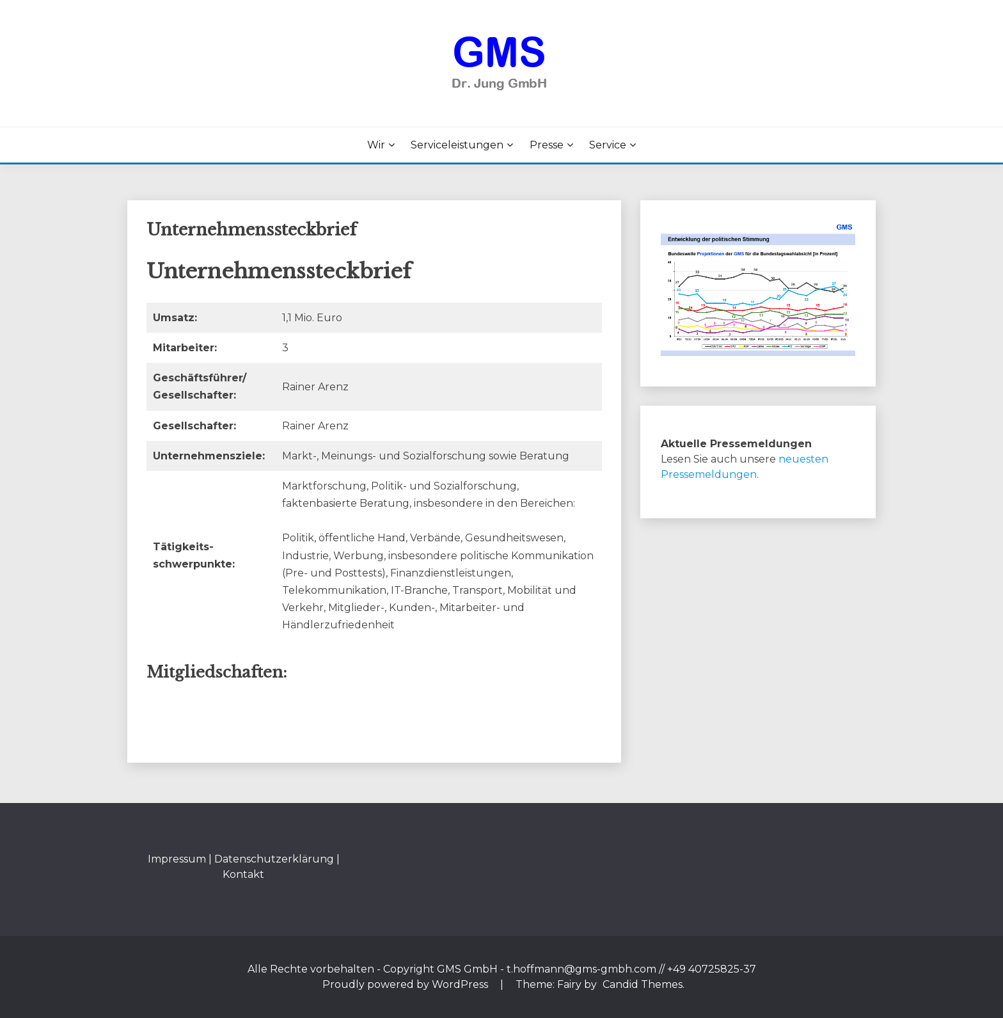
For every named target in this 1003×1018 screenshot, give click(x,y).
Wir (376, 145)
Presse (547, 145)
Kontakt (243, 874)
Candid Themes (643, 984)
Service (607, 145)
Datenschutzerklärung (274, 859)
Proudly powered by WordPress (406, 984)
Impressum (177, 859)
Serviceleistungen (457, 145)
